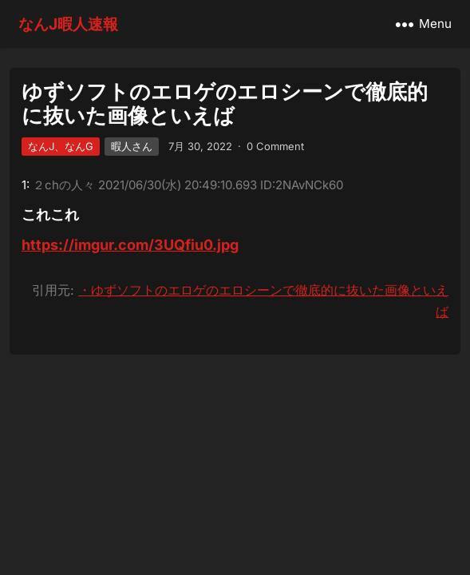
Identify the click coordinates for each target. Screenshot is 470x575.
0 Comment (275, 146)
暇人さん (131, 146)
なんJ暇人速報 (68, 24)
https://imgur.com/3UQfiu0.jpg (130, 244)
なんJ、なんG (60, 146)
